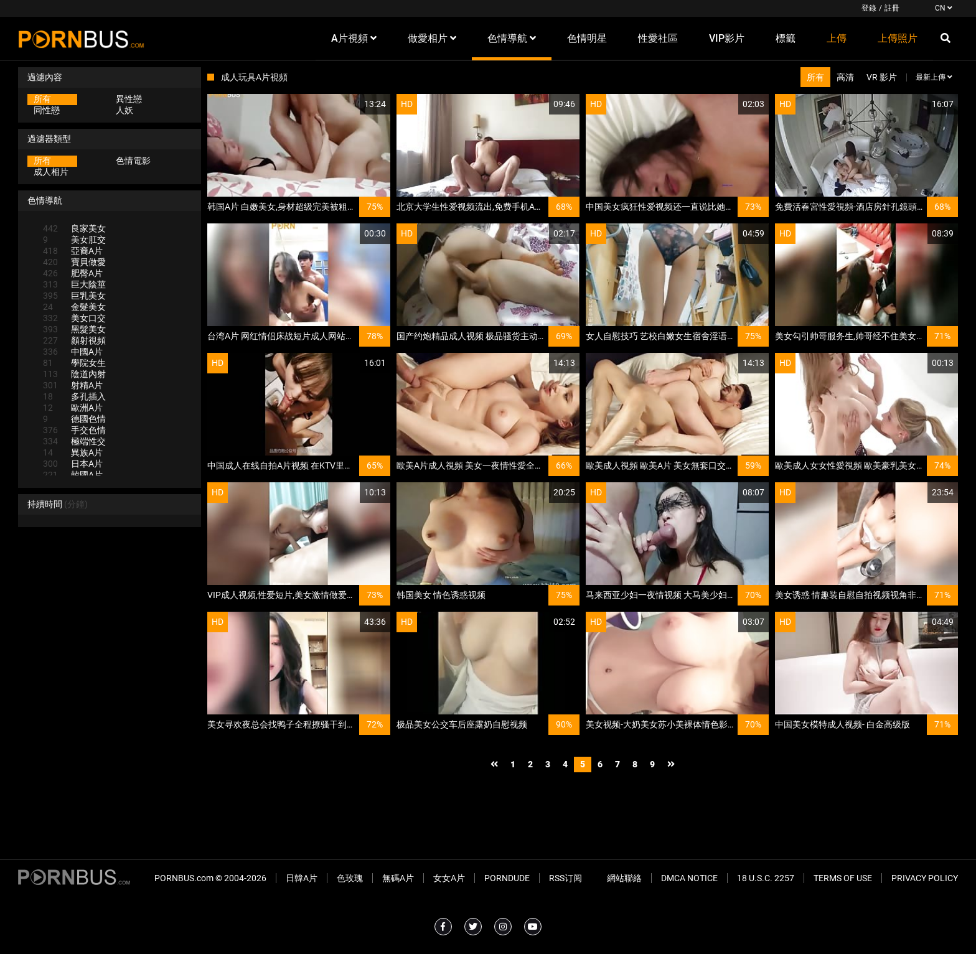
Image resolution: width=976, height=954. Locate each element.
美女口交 (74, 318)
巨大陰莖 (74, 284)
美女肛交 (74, 240)
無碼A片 (398, 878)
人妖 (124, 110)
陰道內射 (74, 374)
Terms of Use (843, 878)
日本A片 (73, 464)
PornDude (507, 878)
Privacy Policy (924, 878)
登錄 (868, 8)
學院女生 (74, 363)
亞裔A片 (73, 251)
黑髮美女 (74, 329)
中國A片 (73, 352)
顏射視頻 (74, 340)
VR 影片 (881, 77)
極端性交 (74, 441)
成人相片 (51, 172)
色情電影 (133, 161)
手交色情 (74, 430)
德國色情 (74, 419)
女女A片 (449, 878)
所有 (42, 99)
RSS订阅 (565, 878)
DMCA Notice (689, 878)
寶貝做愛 (74, 262)
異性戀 (129, 99)
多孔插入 (74, 396)
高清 (845, 77)
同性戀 (47, 110)
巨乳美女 (74, 296)
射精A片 (73, 385)
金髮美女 (74, 307)
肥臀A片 (73, 273)
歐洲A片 (73, 408)
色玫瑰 (350, 878)
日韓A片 (301, 878)
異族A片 (73, 452)
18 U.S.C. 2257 (765, 878)
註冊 (891, 8)
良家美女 (74, 228)
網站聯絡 (624, 878)
